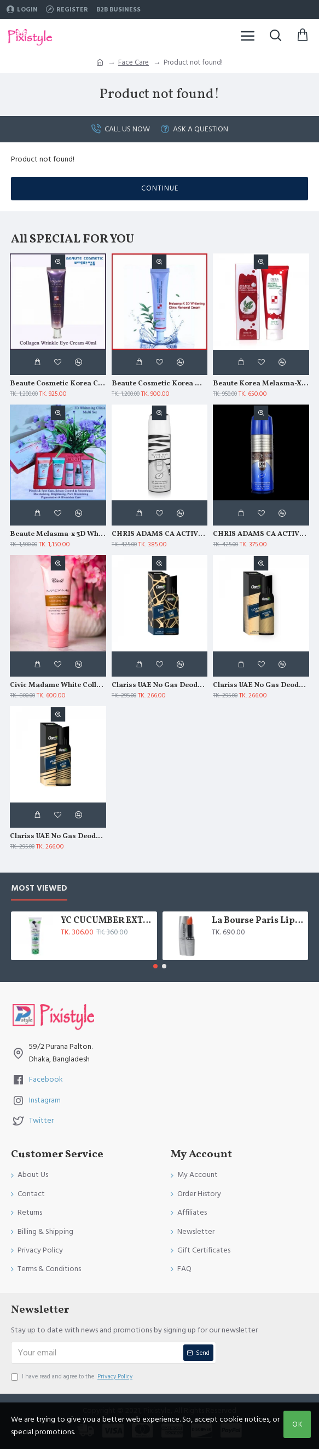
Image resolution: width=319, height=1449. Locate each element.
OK (297, 1424)
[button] (155, 966)
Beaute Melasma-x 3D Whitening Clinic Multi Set (58, 534)
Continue (159, 188)
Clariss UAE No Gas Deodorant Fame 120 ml (160, 685)
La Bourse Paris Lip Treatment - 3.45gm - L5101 (258, 921)
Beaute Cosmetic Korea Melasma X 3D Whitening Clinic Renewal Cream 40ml (160, 384)
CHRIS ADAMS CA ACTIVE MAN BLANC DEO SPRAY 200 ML (160, 534)
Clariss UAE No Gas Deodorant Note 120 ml (58, 836)
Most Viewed (39, 889)
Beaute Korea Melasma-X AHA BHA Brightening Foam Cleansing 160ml (261, 384)
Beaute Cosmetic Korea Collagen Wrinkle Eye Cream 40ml (58, 384)
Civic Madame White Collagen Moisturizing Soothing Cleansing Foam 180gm (58, 685)
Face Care (133, 62)
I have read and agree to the (72, 1377)
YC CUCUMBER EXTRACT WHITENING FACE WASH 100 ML (107, 921)
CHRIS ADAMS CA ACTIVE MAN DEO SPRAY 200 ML (261, 534)
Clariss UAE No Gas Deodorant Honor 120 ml (261, 685)
